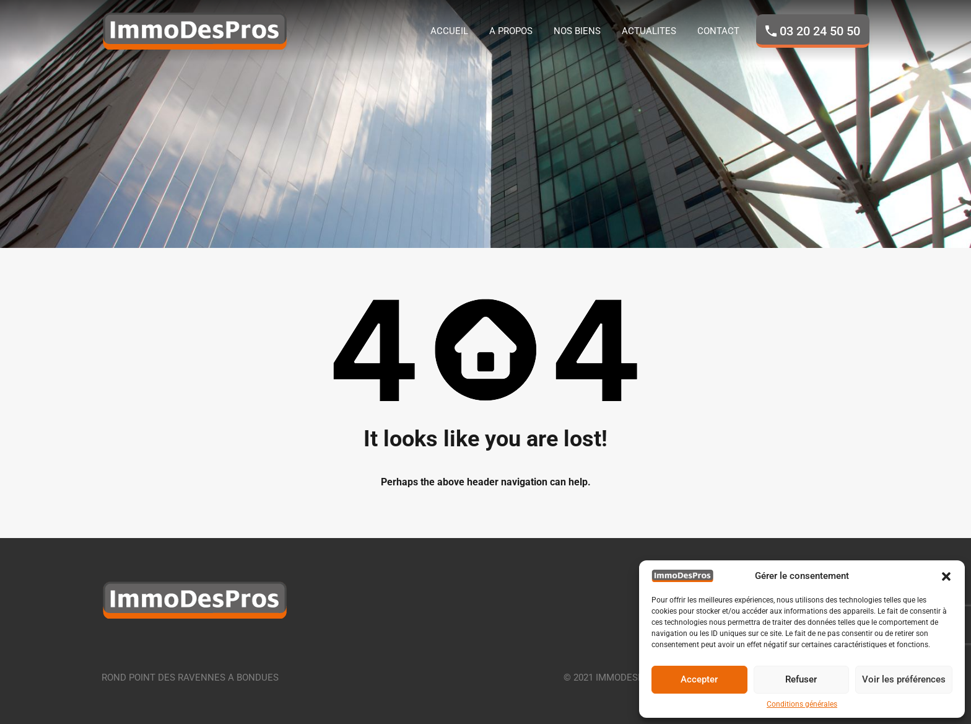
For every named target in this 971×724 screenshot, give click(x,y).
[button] (946, 576)
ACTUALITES (649, 31)
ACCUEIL (449, 31)
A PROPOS (511, 31)
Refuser (801, 679)
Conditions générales (802, 704)
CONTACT (718, 31)
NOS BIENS (577, 31)
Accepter (699, 679)
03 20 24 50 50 (820, 31)
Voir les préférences (904, 679)
